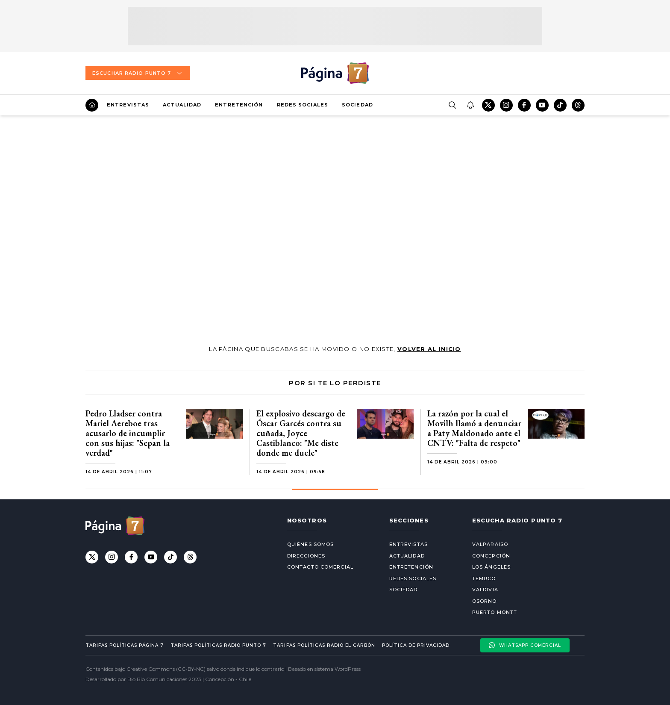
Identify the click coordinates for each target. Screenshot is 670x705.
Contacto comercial (320, 567)
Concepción (491, 556)
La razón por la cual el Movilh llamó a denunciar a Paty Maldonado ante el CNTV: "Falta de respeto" (474, 428)
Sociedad (357, 105)
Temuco (484, 578)
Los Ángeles (491, 567)
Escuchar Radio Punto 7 (137, 73)
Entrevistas (128, 105)
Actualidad (182, 105)
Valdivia (485, 590)
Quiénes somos (310, 544)
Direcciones (306, 556)
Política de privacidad (416, 645)
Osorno (484, 601)
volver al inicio (429, 348)
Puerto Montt (494, 612)
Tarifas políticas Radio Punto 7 (218, 645)
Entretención (239, 105)
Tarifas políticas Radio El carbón (324, 645)
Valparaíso (490, 544)
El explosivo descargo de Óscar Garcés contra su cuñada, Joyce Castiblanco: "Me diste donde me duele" (300, 433)
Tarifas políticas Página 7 (124, 645)
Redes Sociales (302, 105)
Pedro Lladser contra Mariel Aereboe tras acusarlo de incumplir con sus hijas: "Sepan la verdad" (127, 433)
